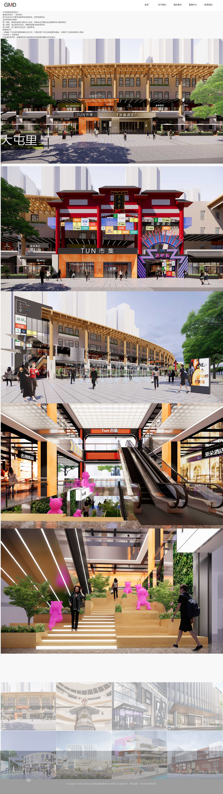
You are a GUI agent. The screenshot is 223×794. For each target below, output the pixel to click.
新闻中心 (193, 5)
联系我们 (208, 5)
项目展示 (178, 5)
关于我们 (162, 5)
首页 (147, 5)
